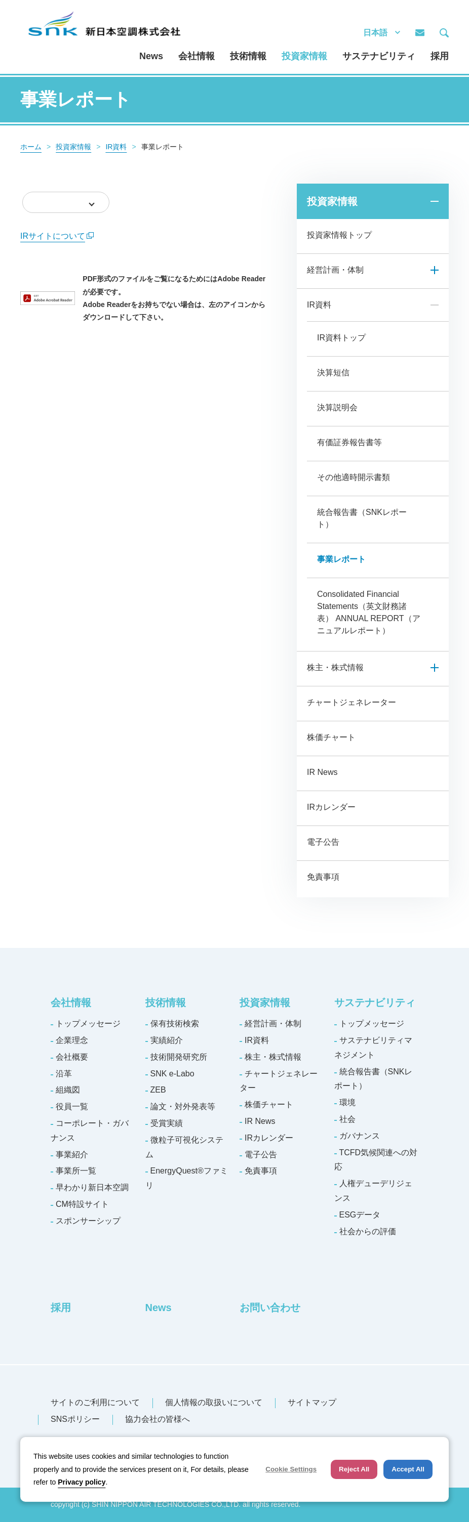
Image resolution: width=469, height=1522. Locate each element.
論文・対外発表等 (182, 1106)
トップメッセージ (88, 1023)
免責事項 (323, 877)
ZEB (158, 1089)
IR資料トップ (341, 337)
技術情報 (248, 56)
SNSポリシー (75, 1419)
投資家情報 (304, 56)
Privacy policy (81, 1482)
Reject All (354, 1469)
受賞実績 (166, 1123)
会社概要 (72, 1057)
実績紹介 (166, 1040)
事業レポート (341, 559)
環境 (347, 1102)
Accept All (408, 1469)
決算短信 (333, 372)
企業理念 (72, 1040)
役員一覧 (72, 1106)
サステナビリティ (378, 56)
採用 (440, 56)
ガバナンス (359, 1136)
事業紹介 (72, 1154)
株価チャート (331, 737)
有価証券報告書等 (349, 442)
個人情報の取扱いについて (213, 1402)
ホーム (31, 147)
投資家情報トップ (339, 235)
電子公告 (323, 842)
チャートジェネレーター (351, 702)
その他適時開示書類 (353, 477)
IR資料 (116, 147)
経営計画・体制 (335, 270)
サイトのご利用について (95, 1402)
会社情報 (196, 56)
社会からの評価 (367, 1231)
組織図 (68, 1089)
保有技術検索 (174, 1023)
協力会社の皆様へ (157, 1419)
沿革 (64, 1073)
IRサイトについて (57, 236)
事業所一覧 (76, 1170)
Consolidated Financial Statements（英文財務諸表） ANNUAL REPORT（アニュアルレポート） (368, 612)
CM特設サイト (82, 1204)
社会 (347, 1119)
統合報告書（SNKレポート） (362, 518)
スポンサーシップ (88, 1220)
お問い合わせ (270, 1307)
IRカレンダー (331, 807)
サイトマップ (312, 1402)
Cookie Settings (291, 1469)
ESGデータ (360, 1214)
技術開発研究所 (178, 1057)
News (151, 56)
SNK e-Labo (172, 1073)
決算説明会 (337, 407)
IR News (322, 772)
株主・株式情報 (335, 667)
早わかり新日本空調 (92, 1187)
